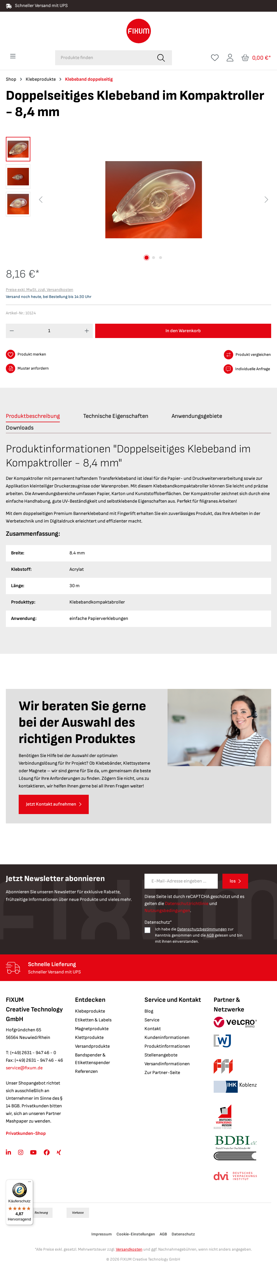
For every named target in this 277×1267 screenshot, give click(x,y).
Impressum (101, 1234)
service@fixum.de (24, 1068)
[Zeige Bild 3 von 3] (160, 258)
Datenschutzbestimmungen (202, 929)
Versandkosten (129, 1249)
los (233, 881)
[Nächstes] (266, 199)
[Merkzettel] (214, 57)
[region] (138, 200)
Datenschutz (183, 1234)
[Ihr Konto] (230, 57)
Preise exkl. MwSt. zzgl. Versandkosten (39, 289)
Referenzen (86, 1071)
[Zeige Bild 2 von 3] (153, 258)
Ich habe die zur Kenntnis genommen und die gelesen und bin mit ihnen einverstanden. (199, 935)
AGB (210, 935)
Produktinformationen (167, 1046)
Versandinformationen (167, 1064)
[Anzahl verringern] (12, 331)
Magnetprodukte (92, 1029)
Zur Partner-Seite (162, 1072)
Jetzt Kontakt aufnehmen (51, 804)
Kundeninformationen (166, 1037)
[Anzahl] (49, 331)
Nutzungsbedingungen (167, 910)
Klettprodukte (89, 1037)
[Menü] (13, 56)
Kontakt (152, 1029)
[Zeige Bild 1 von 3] (146, 258)
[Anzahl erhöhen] (87, 331)
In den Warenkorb (183, 331)
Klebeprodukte (90, 1011)
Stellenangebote (160, 1055)
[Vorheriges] (40, 199)
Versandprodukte (92, 1046)
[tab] (33, 416)
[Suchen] (161, 57)
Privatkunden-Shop (26, 1133)
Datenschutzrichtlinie (186, 903)
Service (151, 1020)
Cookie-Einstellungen (135, 1234)
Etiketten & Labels (93, 1020)
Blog (148, 1011)
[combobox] (103, 57)
